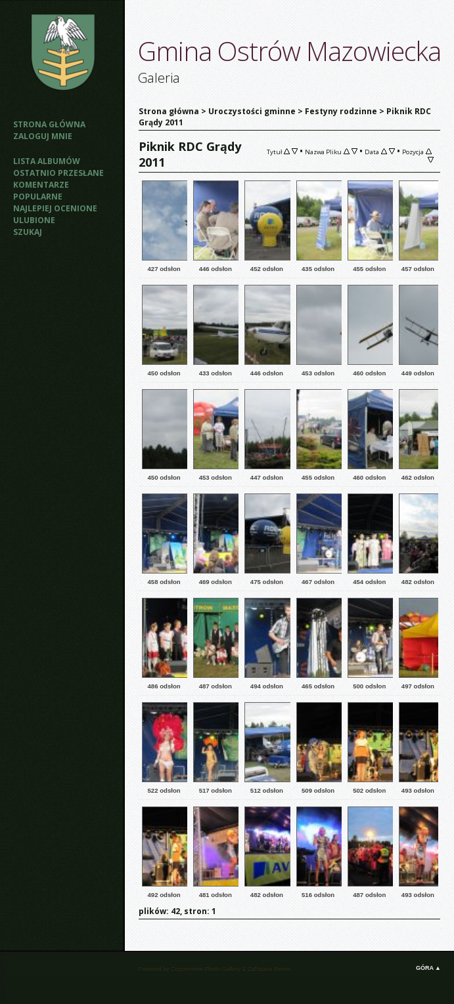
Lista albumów (46, 161)
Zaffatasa (260, 969)
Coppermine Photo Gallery (205, 969)
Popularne (37, 196)
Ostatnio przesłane (58, 172)
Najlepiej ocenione (55, 208)
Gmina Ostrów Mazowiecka (289, 51)
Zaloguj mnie (42, 136)
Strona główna (49, 124)
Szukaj (27, 232)
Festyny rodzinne (341, 111)
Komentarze (41, 184)
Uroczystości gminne (252, 111)
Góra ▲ (428, 968)
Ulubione (34, 220)
